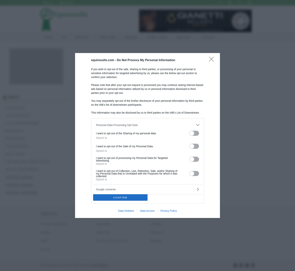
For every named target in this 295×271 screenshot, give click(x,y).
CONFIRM (120, 197)
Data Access (147, 210)
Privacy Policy (168, 210)
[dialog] (147, 135)
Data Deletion (126, 210)
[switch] (194, 133)
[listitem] (147, 125)
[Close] (212, 60)
